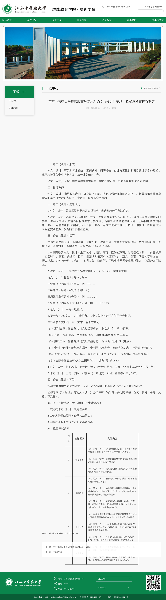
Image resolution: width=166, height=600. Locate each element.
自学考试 (131, 20)
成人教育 (106, 20)
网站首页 (7, 20)
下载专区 (13, 102)
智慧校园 (159, 7)
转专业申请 (57, 558)
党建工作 (56, 20)
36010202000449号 (95, 597)
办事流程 (13, 109)
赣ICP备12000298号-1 (121, 597)
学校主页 (148, 7)
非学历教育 (158, 20)
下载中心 (156, 89)
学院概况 (32, 20)
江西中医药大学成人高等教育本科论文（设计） (72, 553)
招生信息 (81, 20)
